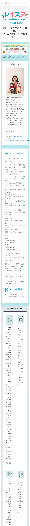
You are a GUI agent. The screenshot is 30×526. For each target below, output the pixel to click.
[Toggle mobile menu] (27, 2)
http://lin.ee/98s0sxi (16, 136)
